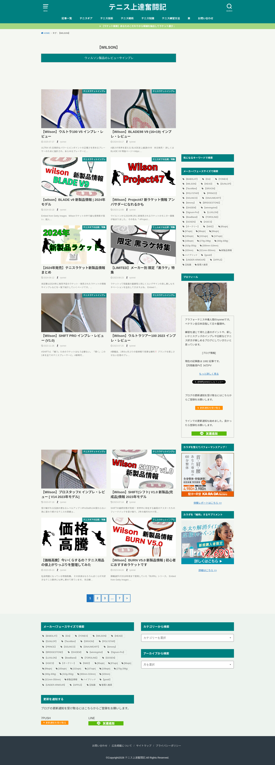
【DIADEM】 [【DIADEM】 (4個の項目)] (191, 207)
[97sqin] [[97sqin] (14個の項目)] (188, 231)
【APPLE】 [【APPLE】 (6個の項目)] (217, 260)
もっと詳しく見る (209, 373)
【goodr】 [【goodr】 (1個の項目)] (208, 255)
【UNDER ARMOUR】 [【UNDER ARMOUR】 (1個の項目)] (195, 260)
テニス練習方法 (171, 18)
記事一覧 (67, 18)
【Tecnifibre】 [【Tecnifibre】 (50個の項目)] (191, 188)
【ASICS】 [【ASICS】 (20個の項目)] (208, 222)
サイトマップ (144, 745)
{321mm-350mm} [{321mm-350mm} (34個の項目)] (207, 250)
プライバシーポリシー (168, 745)
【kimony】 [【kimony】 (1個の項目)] (190, 203)
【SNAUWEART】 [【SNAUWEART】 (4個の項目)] (213, 198)
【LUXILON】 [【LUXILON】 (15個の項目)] (212, 212)
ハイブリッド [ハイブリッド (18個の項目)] (191, 255)
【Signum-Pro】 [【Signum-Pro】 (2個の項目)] (192, 212)
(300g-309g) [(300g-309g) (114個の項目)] (222, 241)
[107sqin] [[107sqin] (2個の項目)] (218, 236)
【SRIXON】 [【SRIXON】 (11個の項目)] (210, 188)
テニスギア (86, 18)
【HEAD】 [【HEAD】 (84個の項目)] (208, 184)
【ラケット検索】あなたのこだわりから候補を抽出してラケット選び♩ (138, 26)
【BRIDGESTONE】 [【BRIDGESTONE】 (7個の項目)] (211, 203)
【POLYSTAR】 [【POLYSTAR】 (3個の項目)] (192, 193)
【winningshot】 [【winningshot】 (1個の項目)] (211, 207)
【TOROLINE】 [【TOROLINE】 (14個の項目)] (211, 217)
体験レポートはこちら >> (208, 502)
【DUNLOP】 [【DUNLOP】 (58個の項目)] (225, 184)
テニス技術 (106, 18)
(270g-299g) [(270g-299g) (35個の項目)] (205, 241)
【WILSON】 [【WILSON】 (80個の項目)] (191, 184)
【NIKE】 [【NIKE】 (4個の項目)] (210, 226)
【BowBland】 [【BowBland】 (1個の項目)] (192, 217)
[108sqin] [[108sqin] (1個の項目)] (189, 241)
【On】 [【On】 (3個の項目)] (208, 179)
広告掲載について (122, 745)
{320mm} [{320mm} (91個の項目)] (189, 250)
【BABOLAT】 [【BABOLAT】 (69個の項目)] (192, 179)
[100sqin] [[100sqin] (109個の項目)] (189, 236)
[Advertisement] (108, 75)
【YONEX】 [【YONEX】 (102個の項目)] (223, 179)
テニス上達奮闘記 (137, 7)
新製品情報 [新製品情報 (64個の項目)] (226, 250)
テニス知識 (147, 18)
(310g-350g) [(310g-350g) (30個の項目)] (190, 245)
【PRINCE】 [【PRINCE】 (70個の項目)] (212, 193)
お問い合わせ (205, 18)
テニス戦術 (127, 18)
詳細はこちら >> (208, 570)
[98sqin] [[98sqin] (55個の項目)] (202, 231)
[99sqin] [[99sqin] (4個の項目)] (215, 231)
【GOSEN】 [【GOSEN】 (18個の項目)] (191, 222)
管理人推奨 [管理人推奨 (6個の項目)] (202, 265)
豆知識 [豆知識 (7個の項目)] (188, 265)
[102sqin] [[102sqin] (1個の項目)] (203, 236)
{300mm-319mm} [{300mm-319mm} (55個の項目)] (210, 245)
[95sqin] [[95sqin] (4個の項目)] (224, 226)
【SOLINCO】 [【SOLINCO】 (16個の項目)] (192, 198)
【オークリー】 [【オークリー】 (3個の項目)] (192, 226)
